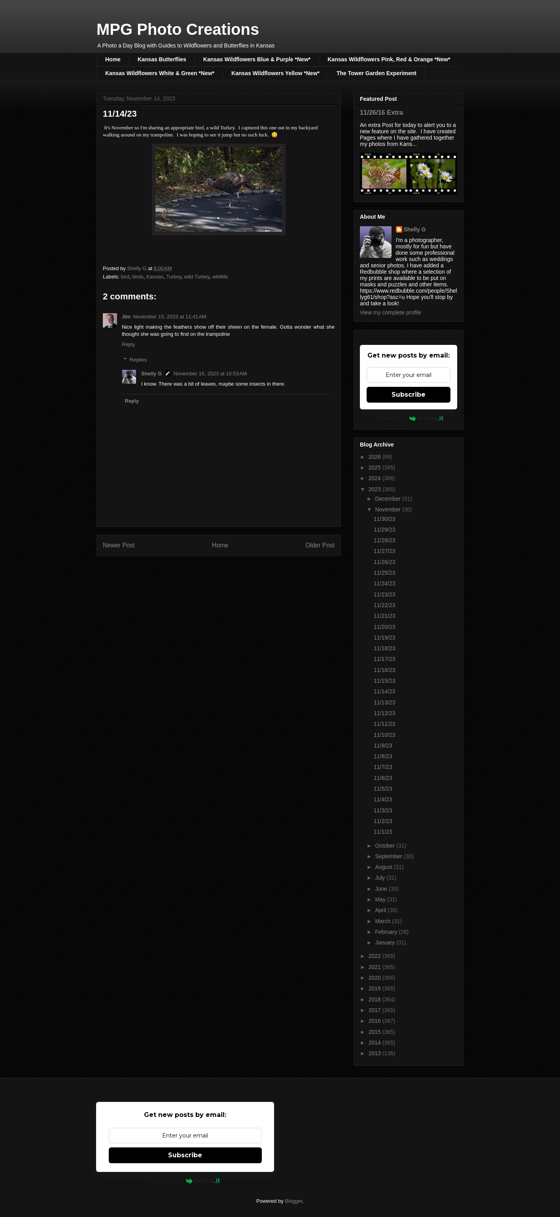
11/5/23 (383, 788)
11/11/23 (384, 724)
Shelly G (151, 374)
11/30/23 (384, 519)
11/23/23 (384, 594)
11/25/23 (384, 573)
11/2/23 (383, 821)
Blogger (293, 1201)
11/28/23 (384, 540)
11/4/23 (383, 799)
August (384, 867)
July (380, 877)
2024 (375, 478)
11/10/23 (384, 735)
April (381, 910)
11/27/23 (384, 551)
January (385, 942)
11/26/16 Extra (381, 112)
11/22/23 (384, 605)
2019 (375, 988)
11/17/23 (384, 659)
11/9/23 (383, 745)
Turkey (173, 277)
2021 (375, 967)
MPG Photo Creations (177, 29)
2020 (375, 978)
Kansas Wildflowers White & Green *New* (159, 73)
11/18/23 (384, 648)
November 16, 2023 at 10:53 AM (210, 374)
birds (137, 277)
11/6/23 (383, 778)
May (381, 899)
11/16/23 (384, 670)
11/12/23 (384, 713)
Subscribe (409, 394)
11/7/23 (383, 767)
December (388, 499)
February (387, 932)
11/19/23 (384, 637)
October (385, 845)
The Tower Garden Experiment (376, 73)
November (388, 509)
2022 (375, 956)
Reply (128, 344)
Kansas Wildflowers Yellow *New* (275, 73)
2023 (375, 489)
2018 (375, 999)
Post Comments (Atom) (234, 571)
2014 (375, 1042)
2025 (375, 467)
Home (113, 59)
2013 (375, 1053)
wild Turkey (197, 277)
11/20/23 (384, 627)
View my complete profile (390, 312)
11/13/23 (384, 702)
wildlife (220, 277)
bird (125, 277)
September (389, 856)
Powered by (409, 418)
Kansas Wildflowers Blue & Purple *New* (256, 59)
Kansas (154, 277)
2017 (375, 1010)
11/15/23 (384, 681)
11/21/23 (384, 616)
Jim (126, 317)
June (381, 889)
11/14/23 (384, 691)
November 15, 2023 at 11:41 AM (169, 317)
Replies (138, 360)
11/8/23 (383, 756)
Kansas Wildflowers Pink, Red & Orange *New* (388, 59)
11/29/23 (384, 529)
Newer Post (119, 545)
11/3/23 (383, 810)
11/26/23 (384, 562)
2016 (375, 1021)
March (383, 921)
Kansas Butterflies (162, 59)
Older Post (320, 545)
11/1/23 (383, 832)
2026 (375, 457)
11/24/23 (384, 583)
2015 (375, 1032)
